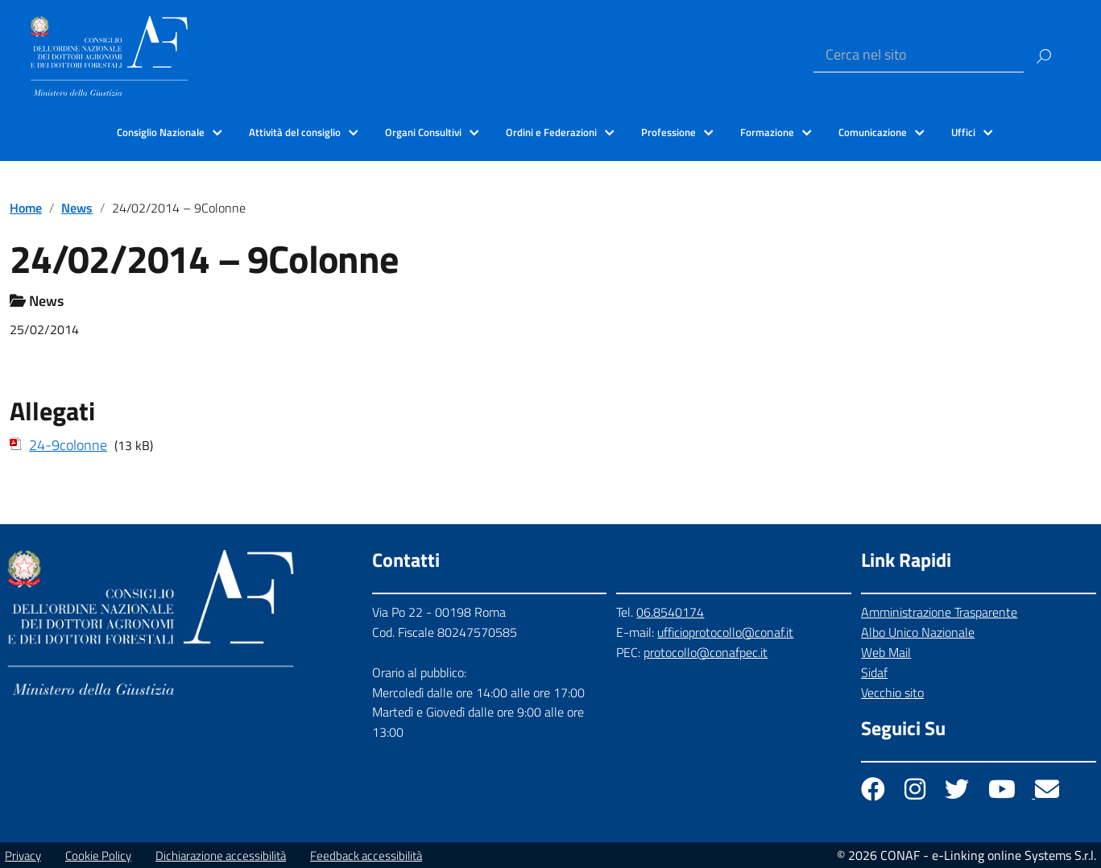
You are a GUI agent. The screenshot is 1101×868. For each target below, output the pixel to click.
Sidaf (874, 672)
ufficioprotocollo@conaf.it (725, 632)
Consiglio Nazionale (161, 132)
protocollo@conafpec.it (706, 652)
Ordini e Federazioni (551, 132)
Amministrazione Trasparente (939, 612)
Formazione (767, 132)
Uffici (963, 132)
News (77, 207)
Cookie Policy (98, 855)
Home (26, 207)
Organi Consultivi (423, 132)
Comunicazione (872, 132)
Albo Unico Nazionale (918, 632)
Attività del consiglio (295, 132)
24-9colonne (68, 445)
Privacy (23, 855)
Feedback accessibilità (366, 855)
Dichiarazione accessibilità (220, 855)
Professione (668, 132)
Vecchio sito (892, 692)
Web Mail (886, 652)
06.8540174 (670, 612)
